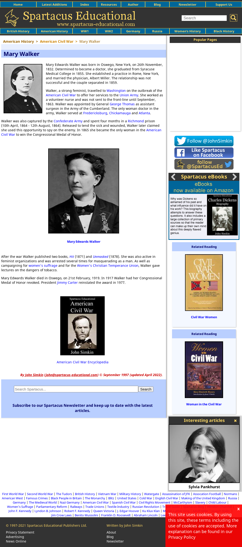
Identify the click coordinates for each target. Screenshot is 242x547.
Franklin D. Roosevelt (116, 515)
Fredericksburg (95, 113)
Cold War (145, 498)
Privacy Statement (20, 532)
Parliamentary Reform (51, 507)
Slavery (200, 502)
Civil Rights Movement (154, 502)
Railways (76, 507)
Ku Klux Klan (151, 511)
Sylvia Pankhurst (204, 486)
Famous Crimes (37, 498)
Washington (116, 90)
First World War (13, 494)
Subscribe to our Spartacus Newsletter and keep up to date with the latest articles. (83, 408)
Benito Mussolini (86, 515)
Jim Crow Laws (61, 515)
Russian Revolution (145, 507)
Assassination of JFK (176, 494)
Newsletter (187, 4)
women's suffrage (43, 265)
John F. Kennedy (20, 511)
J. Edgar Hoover (128, 511)
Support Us (224, 4)
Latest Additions (54, 4)
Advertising (15, 536)
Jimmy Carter (67, 282)
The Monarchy (95, 498)
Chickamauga (120, 113)
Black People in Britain (66, 498)
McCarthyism (182, 502)
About (111, 532)
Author (133, 4)
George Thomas (122, 104)
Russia (157, 31)
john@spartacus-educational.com (71, 375)
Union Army (129, 95)
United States (126, 498)
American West (12, 498)
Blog (157, 4)
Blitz (111, 498)
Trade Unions (94, 507)
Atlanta (144, 113)
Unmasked (100, 256)
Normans (230, 494)
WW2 (109, 31)
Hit (71, 256)
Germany (133, 31)
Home (18, 4)
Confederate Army (68, 121)
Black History (224, 31)
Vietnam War (107, 494)
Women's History (187, 31)
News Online (16, 541)
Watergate (151, 494)
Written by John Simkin (125, 525)
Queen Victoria (103, 511)
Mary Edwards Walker (83, 241)
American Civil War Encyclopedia (82, 362)
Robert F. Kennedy (77, 511)
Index (84, 4)
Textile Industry (118, 507)
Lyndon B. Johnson (48, 511)
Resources (109, 4)
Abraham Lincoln (146, 515)
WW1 (85, 31)
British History (85, 494)
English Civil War (166, 498)
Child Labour (217, 502)
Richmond (136, 121)
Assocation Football (207, 494)
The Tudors (64, 494)
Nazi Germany (70, 502)
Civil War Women (204, 317)
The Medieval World (43, 502)
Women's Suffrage (20, 507)
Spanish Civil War (124, 502)
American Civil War (61, 95)
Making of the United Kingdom (203, 498)
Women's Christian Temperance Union (107, 265)
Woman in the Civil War (204, 404)
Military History (130, 494)
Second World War (40, 494)
